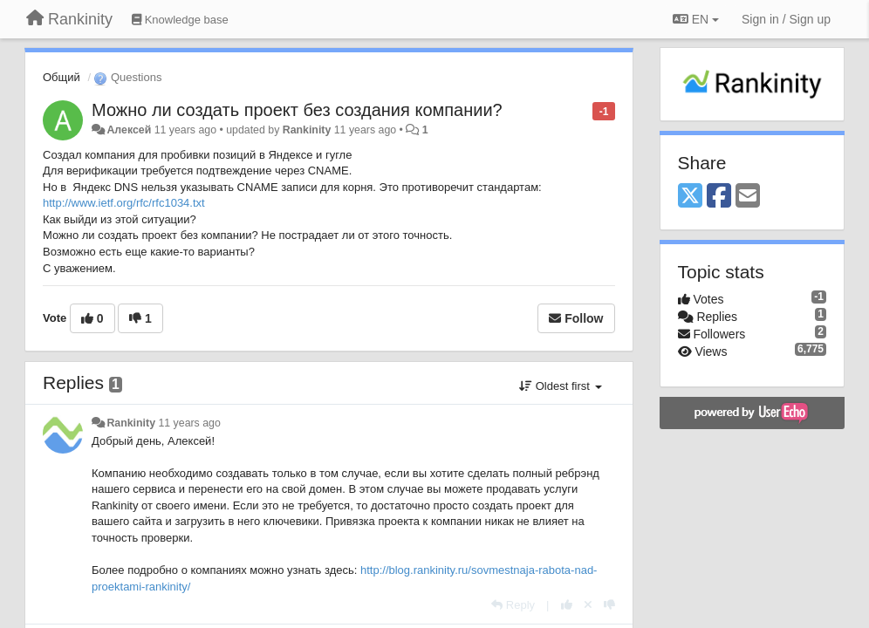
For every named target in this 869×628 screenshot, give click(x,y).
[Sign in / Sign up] (786, 19)
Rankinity (307, 130)
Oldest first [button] (560, 385)
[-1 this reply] (609, 604)
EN (696, 19)
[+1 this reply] (566, 604)
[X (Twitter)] (690, 196)
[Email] (748, 196)
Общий (61, 77)
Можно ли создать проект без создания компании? (297, 109)
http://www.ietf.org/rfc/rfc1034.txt (124, 202)
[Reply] (513, 604)
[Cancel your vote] (588, 604)
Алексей (128, 130)
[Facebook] (719, 196)
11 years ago (189, 423)
